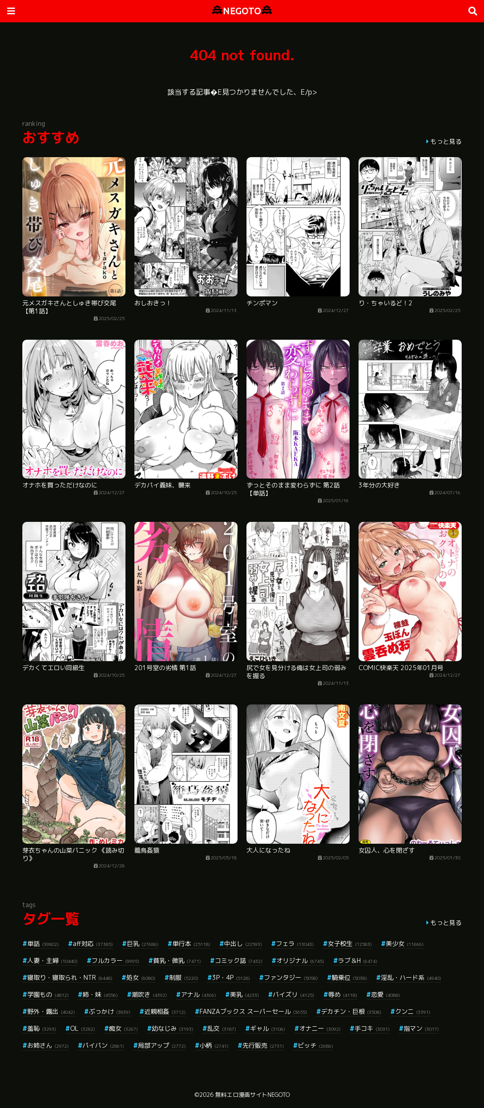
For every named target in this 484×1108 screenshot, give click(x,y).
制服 (183, 977)
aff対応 (93, 943)
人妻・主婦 (52, 960)
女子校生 (350, 943)
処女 (140, 977)
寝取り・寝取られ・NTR (70, 977)
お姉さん (48, 1045)
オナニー (320, 1028)
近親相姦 (165, 1011)
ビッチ (315, 1045)
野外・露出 (51, 1011)
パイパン (103, 1045)
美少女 (405, 943)
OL (82, 1028)
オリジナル (300, 960)
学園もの (48, 994)
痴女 (123, 1028)
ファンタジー (291, 977)
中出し (243, 943)
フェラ (295, 943)
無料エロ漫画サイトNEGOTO (252, 1095)
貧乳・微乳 (177, 960)
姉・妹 (100, 994)
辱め (342, 994)
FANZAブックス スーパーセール (253, 1011)
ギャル (267, 1028)
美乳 (244, 994)
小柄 (214, 1045)
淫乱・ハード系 (411, 977)
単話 (43, 943)
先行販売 (263, 1045)
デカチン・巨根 (351, 1011)
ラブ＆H (357, 960)
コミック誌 (239, 960)
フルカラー (115, 960)
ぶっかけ (109, 1011)
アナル (198, 994)
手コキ (372, 1028)
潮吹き (149, 994)
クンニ (412, 1011)
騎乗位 (349, 977)
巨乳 (143, 943)
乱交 (221, 1028)
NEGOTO (242, 11)
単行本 (191, 943)
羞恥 (41, 1028)
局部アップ (162, 1045)
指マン (421, 1028)
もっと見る (446, 141)
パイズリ (293, 994)
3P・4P (231, 977)
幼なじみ (172, 1028)
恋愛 (385, 994)
